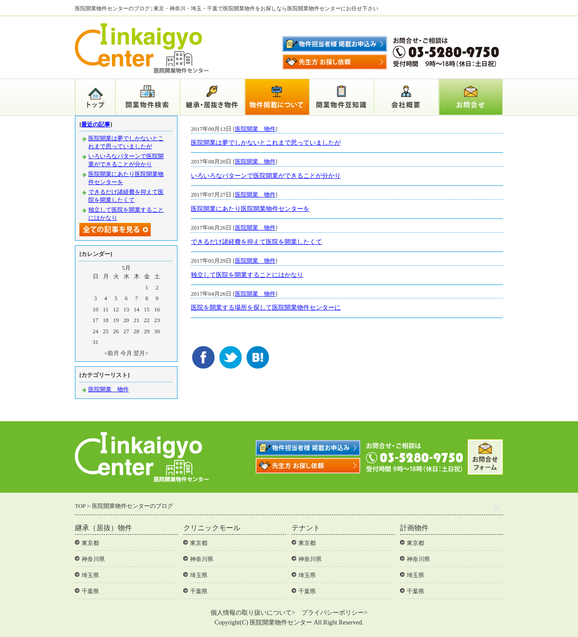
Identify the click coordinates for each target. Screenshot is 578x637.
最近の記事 (95, 124)
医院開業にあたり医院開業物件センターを (250, 208)
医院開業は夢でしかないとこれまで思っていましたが (266, 142)
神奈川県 (93, 559)
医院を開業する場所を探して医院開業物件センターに (266, 307)
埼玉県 (90, 575)
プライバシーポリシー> (334, 612)
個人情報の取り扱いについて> (253, 612)
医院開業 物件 (255, 129)
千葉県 (90, 591)
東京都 (90, 543)
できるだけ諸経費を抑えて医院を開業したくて (256, 242)
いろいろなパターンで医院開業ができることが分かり (266, 175)
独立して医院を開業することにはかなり (247, 275)
